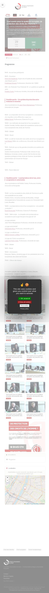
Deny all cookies (24, 302)
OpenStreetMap (35, 503)
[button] (7, 477)
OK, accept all (24, 298)
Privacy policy (24, 309)
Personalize (24, 305)
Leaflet (26, 503)
